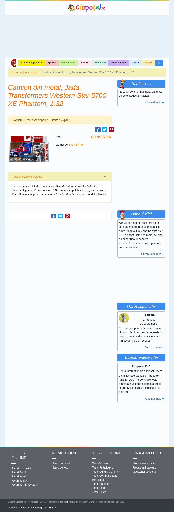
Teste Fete (98, 487)
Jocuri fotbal (18, 476)
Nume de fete (60, 467)
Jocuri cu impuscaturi (24, 484)
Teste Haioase (100, 483)
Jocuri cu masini (21, 468)
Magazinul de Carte (144, 471)
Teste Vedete (100, 463)
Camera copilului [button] (30, 62)
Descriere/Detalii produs (28, 176)
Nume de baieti (61, 463)
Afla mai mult (154, 102)
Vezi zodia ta (154, 347)
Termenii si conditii (58, 501)
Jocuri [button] (84, 62)
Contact (43, 501)
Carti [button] (134, 62)
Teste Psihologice (102, 467)
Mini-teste (98, 479)
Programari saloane (144, 467)
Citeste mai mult (152, 254)
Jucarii (148, 62)
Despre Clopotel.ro (17, 501)
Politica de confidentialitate (81, 501)
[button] (159, 63)
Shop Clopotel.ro (13, 63)
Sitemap (120, 501)
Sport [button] (51, 62)
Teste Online (106, 453)
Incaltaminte (68, 62)
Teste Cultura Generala (106, 471)
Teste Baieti (99, 492)
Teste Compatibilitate (104, 475)
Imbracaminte (118, 62)
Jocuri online (19, 455)
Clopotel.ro (87, 8)
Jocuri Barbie (19, 472)
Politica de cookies (105, 501)
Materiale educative (144, 463)
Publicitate (33, 501)
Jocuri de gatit (19, 480)
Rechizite (100, 62)
